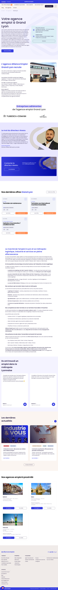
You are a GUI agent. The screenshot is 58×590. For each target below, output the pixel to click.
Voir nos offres (7, 51)
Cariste (26, 561)
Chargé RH (37, 561)
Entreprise (9, 1)
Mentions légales (43, 588)
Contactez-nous (4, 583)
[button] (3, 587)
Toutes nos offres (51, 192)
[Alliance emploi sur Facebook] (48, 552)
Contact (15, 7)
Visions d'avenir (4, 582)
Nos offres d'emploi (5, 558)
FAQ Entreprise (17, 564)
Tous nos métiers (50, 559)
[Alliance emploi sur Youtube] (50, 552)
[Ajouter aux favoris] (25, 199)
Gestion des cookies (53, 588)
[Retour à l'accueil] (29, 1)
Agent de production (29, 558)
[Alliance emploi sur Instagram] (54, 552)
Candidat (3, 1)
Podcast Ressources (5, 578)
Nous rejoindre (30, 4)
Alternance (17, 559)
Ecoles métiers (17, 561)
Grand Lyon (15, 10)
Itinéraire (44, 41)
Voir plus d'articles (29, 464)
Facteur (37, 558)
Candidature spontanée (19, 4)
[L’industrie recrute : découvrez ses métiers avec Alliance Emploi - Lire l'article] (14, 443)
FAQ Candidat (4, 564)
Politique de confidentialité (34, 588)
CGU (48, 588)
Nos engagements (5, 580)
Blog (3, 7)
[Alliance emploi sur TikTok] (56, 552)
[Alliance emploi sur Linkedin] (52, 552)
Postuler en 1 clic (21, 213)
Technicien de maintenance (52, 558)
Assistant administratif (29, 559)
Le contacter (12, 169)
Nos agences (8, 7)
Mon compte (49, 6)
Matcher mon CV (4, 561)
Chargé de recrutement (40, 559)
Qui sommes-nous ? (39, 4)
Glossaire (3, 577)
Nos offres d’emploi (7, 5)
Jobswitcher (17, 563)
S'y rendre (21, 508)
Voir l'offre (8, 213)
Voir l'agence (8, 508)
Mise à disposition (18, 558)
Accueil (2, 10)
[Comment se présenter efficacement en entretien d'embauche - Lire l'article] (43, 443)
